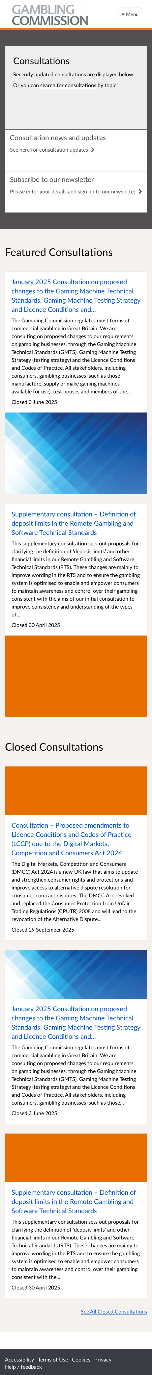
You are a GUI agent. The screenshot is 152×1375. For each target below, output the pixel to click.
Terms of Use (53, 1359)
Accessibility (19, 1359)
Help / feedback (23, 1366)
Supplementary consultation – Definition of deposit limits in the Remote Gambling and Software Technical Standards (74, 523)
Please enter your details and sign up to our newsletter (76, 191)
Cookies (81, 1359)
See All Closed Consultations (114, 1311)
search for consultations (68, 85)
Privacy (102, 1359)
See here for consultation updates (52, 149)
